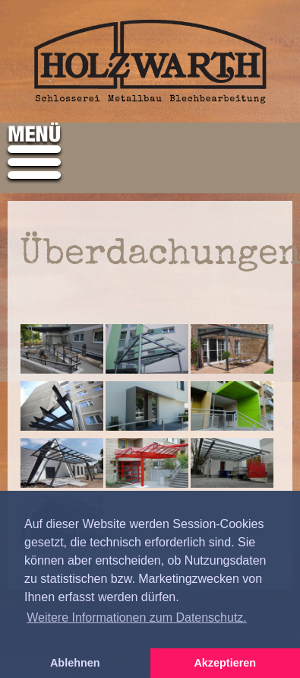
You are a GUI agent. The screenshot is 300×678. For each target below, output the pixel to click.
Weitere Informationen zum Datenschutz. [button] (137, 617)
